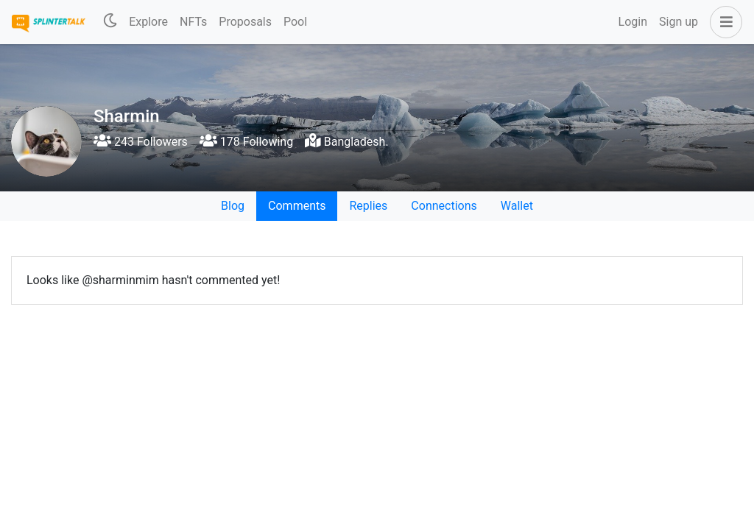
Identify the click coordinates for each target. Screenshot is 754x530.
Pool (295, 22)
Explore (148, 22)
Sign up (678, 22)
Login (633, 22)
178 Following (246, 142)
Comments (296, 206)
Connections (443, 206)
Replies (368, 206)
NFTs (193, 22)
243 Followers (141, 142)
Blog (232, 206)
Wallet (517, 206)
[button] (723, 22)
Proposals (245, 22)
